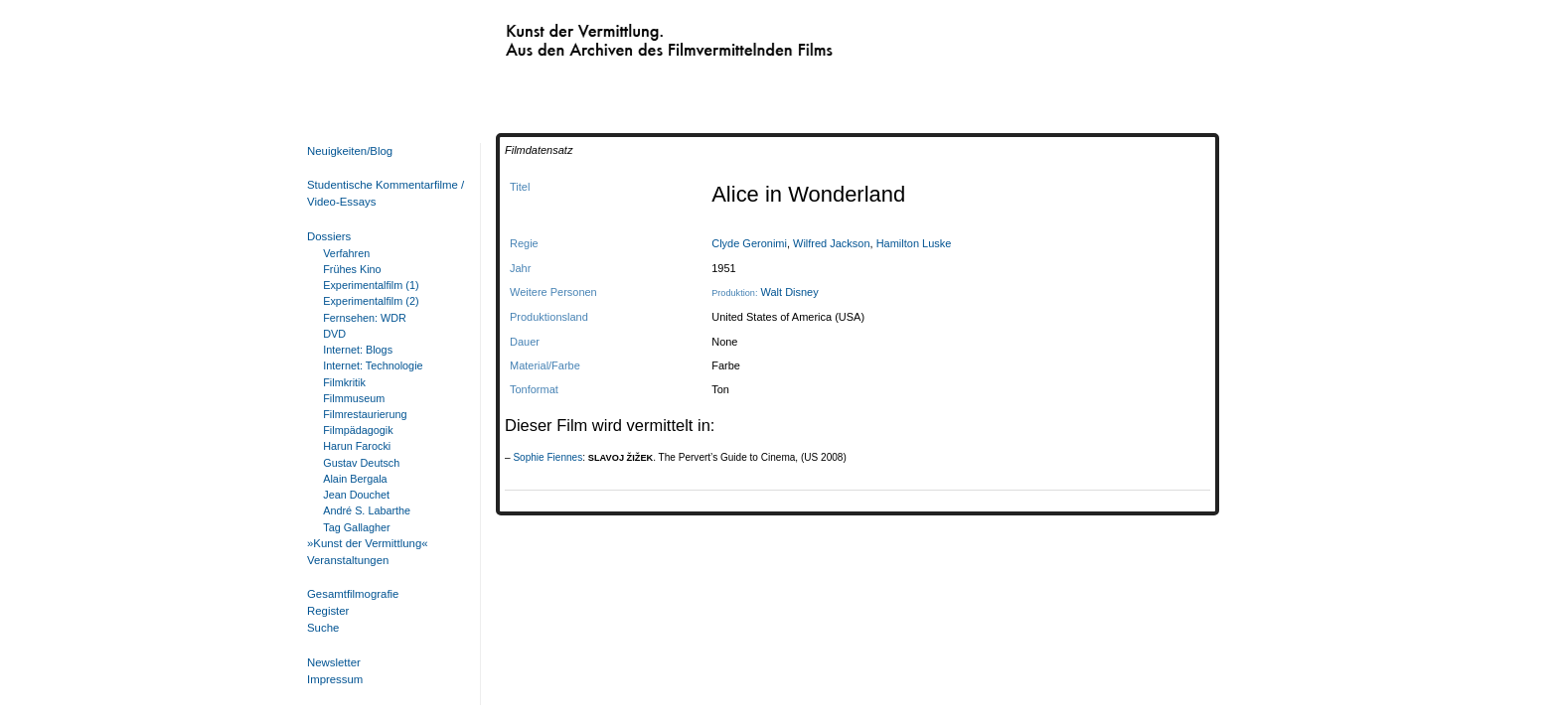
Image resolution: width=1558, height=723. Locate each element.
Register (328, 611)
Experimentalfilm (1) (370, 285)
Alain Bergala (355, 479)
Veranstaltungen (348, 560)
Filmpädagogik (357, 430)
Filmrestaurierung (364, 414)
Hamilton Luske (914, 243)
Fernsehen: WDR (364, 318)
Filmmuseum (354, 398)
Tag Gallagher (356, 527)
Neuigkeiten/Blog (349, 151)
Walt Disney (790, 292)
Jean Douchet (356, 495)
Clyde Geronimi (749, 243)
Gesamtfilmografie (352, 594)
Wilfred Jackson (831, 243)
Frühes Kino (352, 269)
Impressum (335, 679)
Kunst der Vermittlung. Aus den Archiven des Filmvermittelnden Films (628, 36)
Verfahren (346, 253)
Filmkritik (344, 382)
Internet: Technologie (372, 365)
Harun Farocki (356, 446)
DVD (334, 334)
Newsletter (334, 662)
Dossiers (329, 236)
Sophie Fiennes (547, 457)
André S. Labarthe (366, 510)
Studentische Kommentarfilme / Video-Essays (381, 193)
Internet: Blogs (357, 350)
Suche (323, 628)
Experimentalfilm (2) (370, 301)
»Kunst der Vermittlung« (367, 543)
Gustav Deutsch (361, 463)
